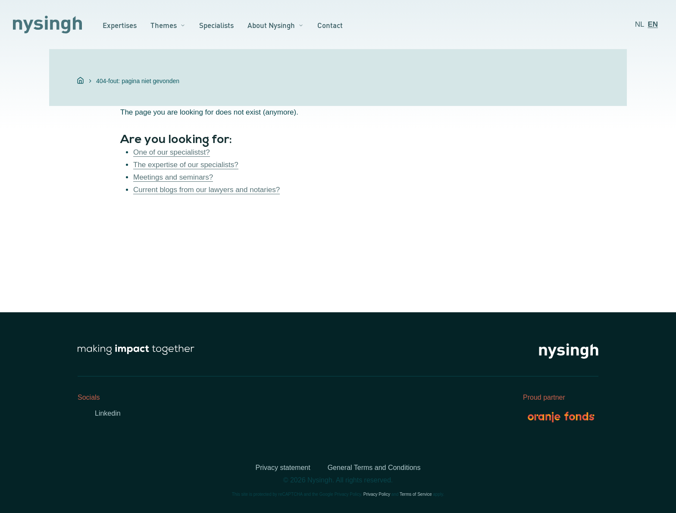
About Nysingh (271, 24)
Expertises (120, 24)
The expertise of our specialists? (185, 165)
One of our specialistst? (171, 152)
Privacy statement (283, 467)
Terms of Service (416, 494)
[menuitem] (640, 24)
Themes (163, 24)
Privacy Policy (376, 494)
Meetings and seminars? (173, 177)
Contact (330, 24)
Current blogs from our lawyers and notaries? (206, 190)
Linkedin (108, 413)
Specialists (216, 24)
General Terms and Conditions (374, 467)
